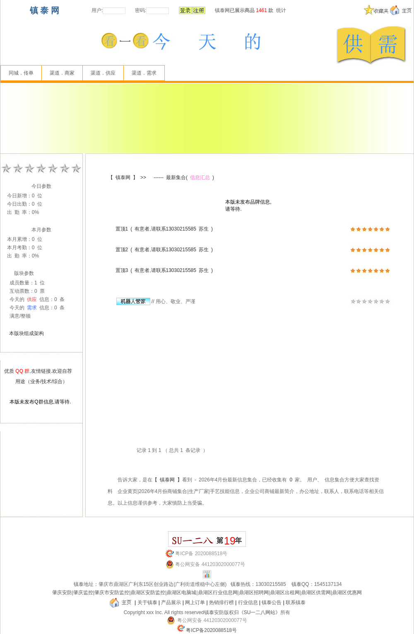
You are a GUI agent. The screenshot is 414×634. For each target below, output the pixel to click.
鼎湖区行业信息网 (218, 592)
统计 (281, 10)
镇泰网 (222, 10)
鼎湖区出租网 (285, 592)
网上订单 (195, 602)
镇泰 (79, 584)
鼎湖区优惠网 (347, 592)
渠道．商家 (62, 73)
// (135, 301)
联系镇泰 (296, 602)
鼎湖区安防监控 (147, 592)
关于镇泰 (147, 602)
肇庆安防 (62, 592)
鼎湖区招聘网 (254, 592)
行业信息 (248, 602)
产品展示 (171, 602)
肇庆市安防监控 (111, 592)
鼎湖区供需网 (316, 592)
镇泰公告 (272, 602)
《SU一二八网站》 (260, 612)
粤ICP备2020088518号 (211, 630)
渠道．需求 (144, 73)
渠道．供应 (103, 73)
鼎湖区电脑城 (181, 592)
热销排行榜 (221, 602)
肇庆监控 (83, 592)
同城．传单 (21, 73)
